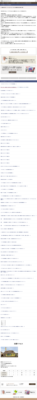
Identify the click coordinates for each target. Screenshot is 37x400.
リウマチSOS (32, 384)
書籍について (12, 72)
